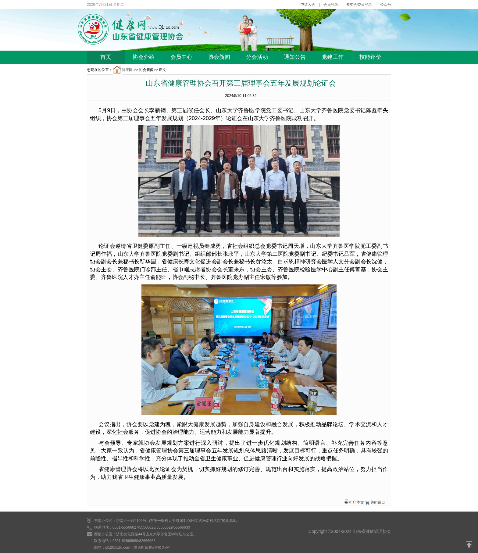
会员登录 (330, 4)
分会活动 (257, 57)
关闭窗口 (377, 502)
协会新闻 (219, 57)
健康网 (122, 70)
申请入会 (308, 4)
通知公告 (295, 57)
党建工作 (333, 57)
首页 (105, 57)
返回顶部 (469, 544)
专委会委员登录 (359, 4)
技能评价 (370, 57)
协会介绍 (144, 57)
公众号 (385, 4)
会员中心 (181, 57)
